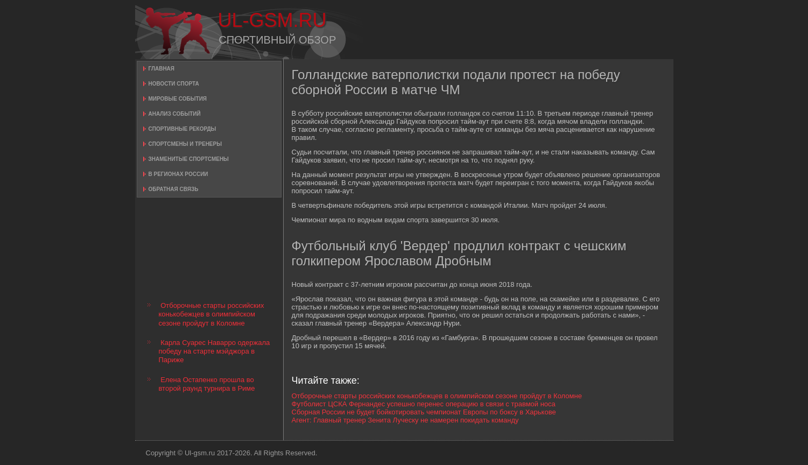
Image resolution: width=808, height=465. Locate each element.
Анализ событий (175, 114)
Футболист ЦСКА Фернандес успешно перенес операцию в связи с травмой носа (424, 404)
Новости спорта (174, 84)
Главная (162, 69)
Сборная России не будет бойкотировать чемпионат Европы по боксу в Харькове (424, 412)
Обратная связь (174, 189)
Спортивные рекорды (182, 129)
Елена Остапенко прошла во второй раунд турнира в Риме (207, 384)
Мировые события (178, 99)
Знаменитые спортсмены (189, 159)
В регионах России (178, 174)
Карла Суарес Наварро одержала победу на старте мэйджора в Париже (214, 351)
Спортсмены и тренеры (185, 144)
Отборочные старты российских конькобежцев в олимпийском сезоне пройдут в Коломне (211, 314)
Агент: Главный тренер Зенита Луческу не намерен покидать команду (405, 420)
